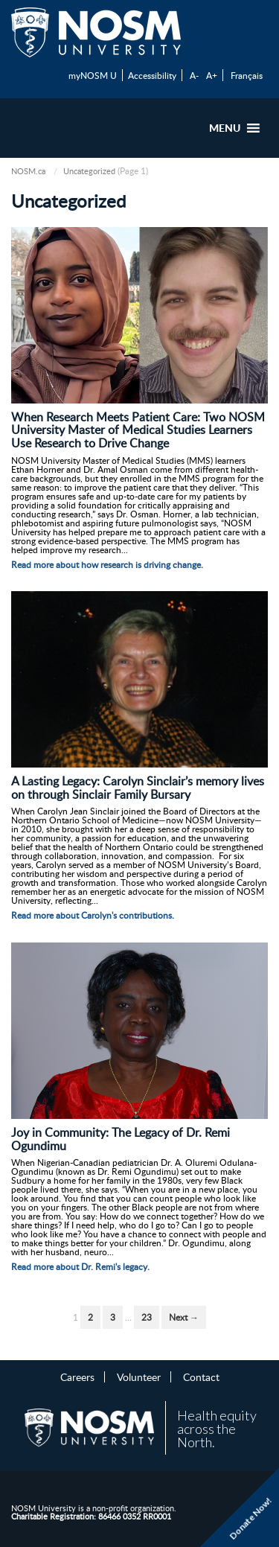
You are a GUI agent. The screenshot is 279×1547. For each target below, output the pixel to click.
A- (194, 75)
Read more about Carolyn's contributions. (92, 915)
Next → (184, 1317)
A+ (211, 75)
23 (146, 1317)
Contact (201, 1376)
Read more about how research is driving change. (107, 564)
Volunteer (139, 1376)
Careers (77, 1376)
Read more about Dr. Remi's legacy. (80, 1266)
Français (247, 75)
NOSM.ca (28, 170)
